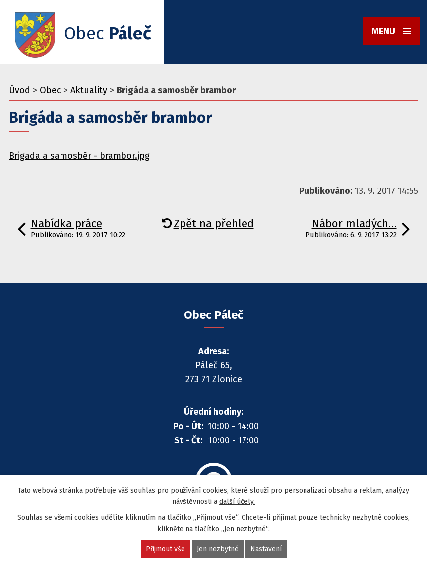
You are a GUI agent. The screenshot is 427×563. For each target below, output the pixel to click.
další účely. (237, 502)
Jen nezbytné (218, 549)
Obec (50, 90)
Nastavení (266, 549)
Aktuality (88, 90)
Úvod (19, 90)
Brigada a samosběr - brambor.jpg (79, 155)
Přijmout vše (165, 549)
